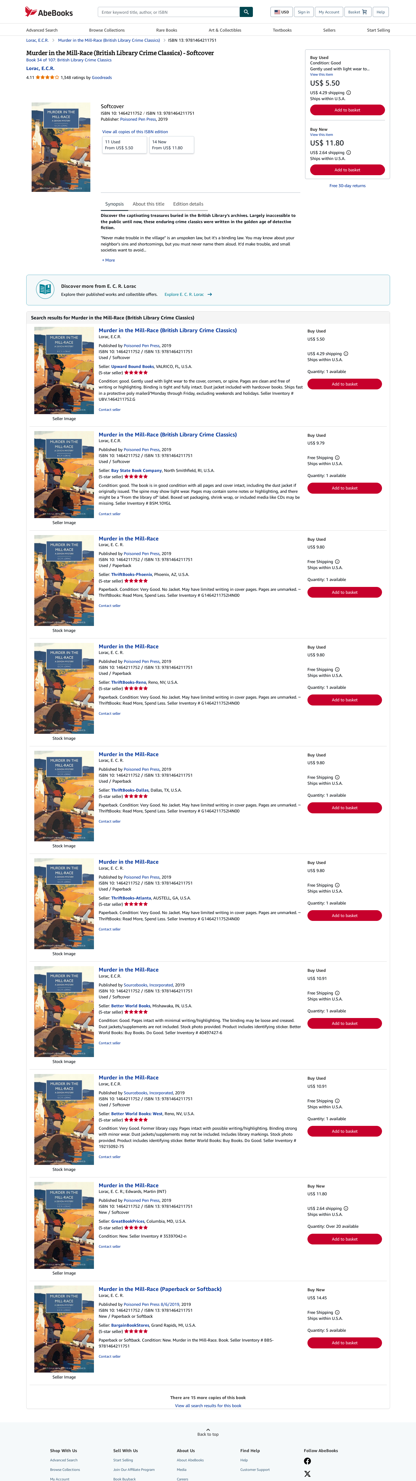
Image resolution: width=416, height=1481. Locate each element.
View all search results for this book (208, 1405)
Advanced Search (42, 29)
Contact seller (109, 409)
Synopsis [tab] (114, 204)
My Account (329, 12)
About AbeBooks (190, 1460)
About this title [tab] (148, 204)
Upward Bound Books (132, 366)
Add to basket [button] (347, 109)
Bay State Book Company (136, 470)
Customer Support (255, 1469)
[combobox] (168, 12)
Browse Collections (107, 29)
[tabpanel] (200, 237)
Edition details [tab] (188, 204)
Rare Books (166, 29)
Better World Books (130, 1005)
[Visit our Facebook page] (307, 1461)
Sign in (304, 12)
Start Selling (378, 29)
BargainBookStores (130, 1325)
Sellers (329, 29)
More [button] (110, 259)
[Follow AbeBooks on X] (307, 1474)
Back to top (208, 1434)
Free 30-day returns (348, 185)
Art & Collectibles (225, 29)
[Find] (246, 12)
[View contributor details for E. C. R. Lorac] (40, 68)
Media (181, 1469)
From (124, 144)
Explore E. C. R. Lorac (189, 294)
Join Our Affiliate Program (134, 1469)
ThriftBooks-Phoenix (131, 574)
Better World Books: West (137, 1113)
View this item (321, 74)
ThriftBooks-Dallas (130, 789)
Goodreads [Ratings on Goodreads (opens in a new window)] (102, 77)
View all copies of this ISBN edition (135, 131)
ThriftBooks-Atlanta (131, 897)
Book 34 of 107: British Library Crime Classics (69, 59)
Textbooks (282, 29)
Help (381, 12)
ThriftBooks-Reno (128, 682)
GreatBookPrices (127, 1221)
